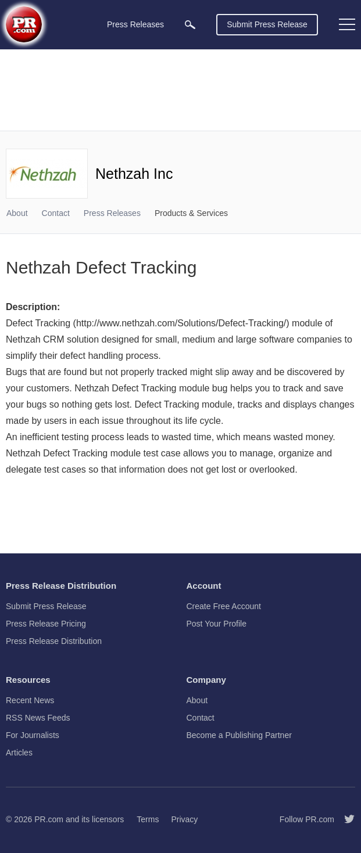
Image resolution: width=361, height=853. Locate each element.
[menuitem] (190, 25)
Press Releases (112, 213)
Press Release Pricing (46, 623)
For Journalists (32, 735)
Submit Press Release (267, 24)
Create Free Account (224, 606)
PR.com (48, 819)
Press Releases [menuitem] (135, 24)
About (17, 213)
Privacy (184, 819)
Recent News (30, 700)
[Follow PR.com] (344, 819)
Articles (19, 752)
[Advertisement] (180, 90)
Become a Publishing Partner (239, 735)
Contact (56, 213)
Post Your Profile (217, 623)
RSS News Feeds (38, 717)
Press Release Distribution (54, 641)
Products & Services (191, 213)
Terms (148, 819)
